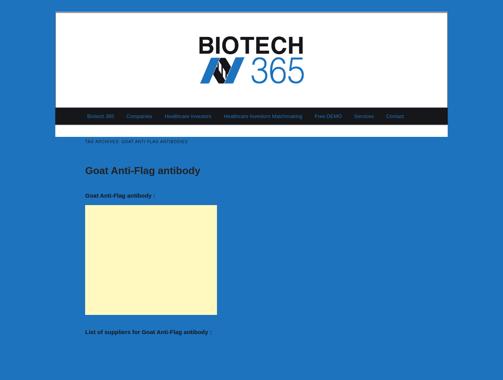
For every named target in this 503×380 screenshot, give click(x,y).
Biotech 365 (100, 116)
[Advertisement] (151, 260)
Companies (139, 116)
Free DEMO (328, 116)
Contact (395, 116)
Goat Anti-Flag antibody (142, 170)
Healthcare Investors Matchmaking (263, 116)
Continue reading (111, 346)
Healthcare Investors (188, 116)
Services (364, 116)
